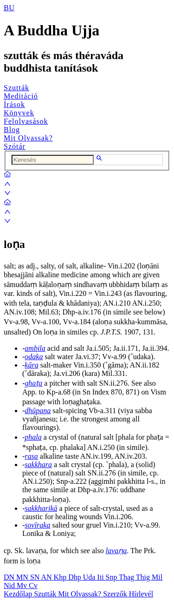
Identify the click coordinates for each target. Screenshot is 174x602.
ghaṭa (33, 383)
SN (35, 577)
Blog (12, 130)
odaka (34, 357)
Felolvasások (26, 121)
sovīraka (37, 525)
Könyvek (19, 113)
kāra (31, 365)
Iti (101, 577)
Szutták (16, 88)
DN (10, 577)
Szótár (15, 146)
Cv (33, 585)
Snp (112, 577)
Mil (157, 577)
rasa (31, 456)
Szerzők (116, 594)
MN (23, 577)
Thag (127, 577)
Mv (23, 585)
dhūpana (38, 411)
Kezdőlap (19, 594)
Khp (61, 577)
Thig (144, 577)
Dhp (75, 577)
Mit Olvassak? (28, 138)
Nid (10, 585)
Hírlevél (141, 594)
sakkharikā (41, 508)
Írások (14, 104)
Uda (90, 577)
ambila (35, 348)
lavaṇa (116, 551)
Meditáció (21, 96)
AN (47, 577)
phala (33, 437)
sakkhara (38, 464)
